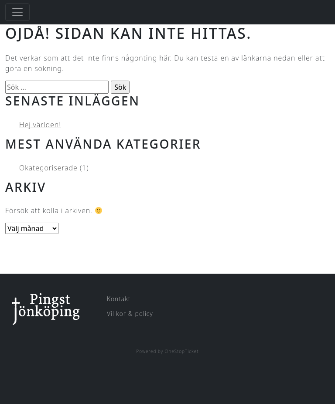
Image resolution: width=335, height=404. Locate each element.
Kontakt (118, 299)
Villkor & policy (130, 313)
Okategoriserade (48, 168)
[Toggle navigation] (17, 12)
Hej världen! (40, 124)
